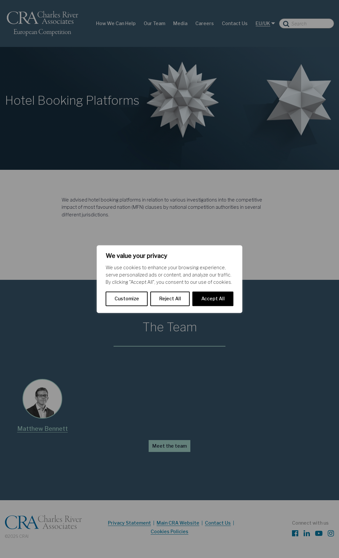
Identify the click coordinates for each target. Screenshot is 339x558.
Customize (127, 298)
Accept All (213, 298)
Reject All (170, 298)
